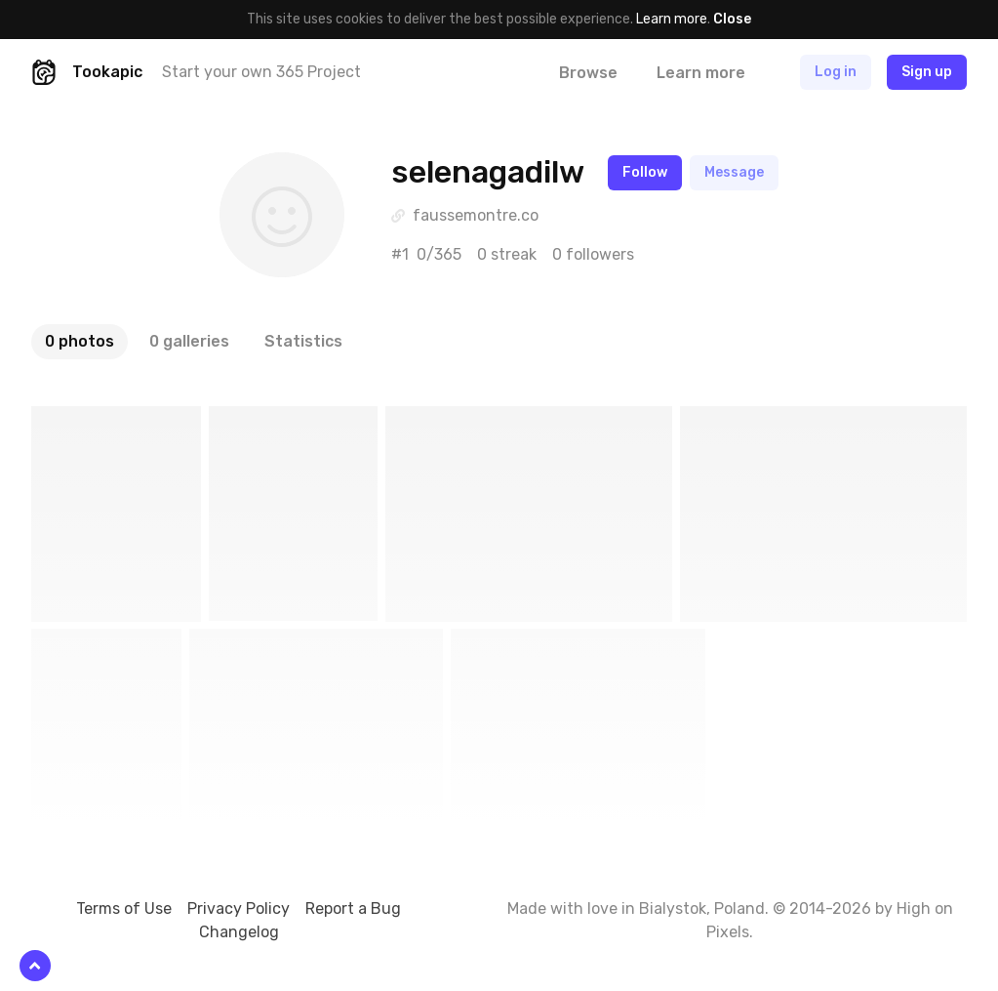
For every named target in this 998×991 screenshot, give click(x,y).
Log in (836, 71)
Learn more (671, 19)
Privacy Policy (238, 908)
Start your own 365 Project (261, 71)
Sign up (926, 71)
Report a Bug (353, 908)
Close (732, 19)
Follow (644, 172)
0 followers (593, 254)
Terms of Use (124, 908)
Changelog (239, 932)
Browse (588, 72)
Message (734, 172)
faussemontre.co (476, 215)
